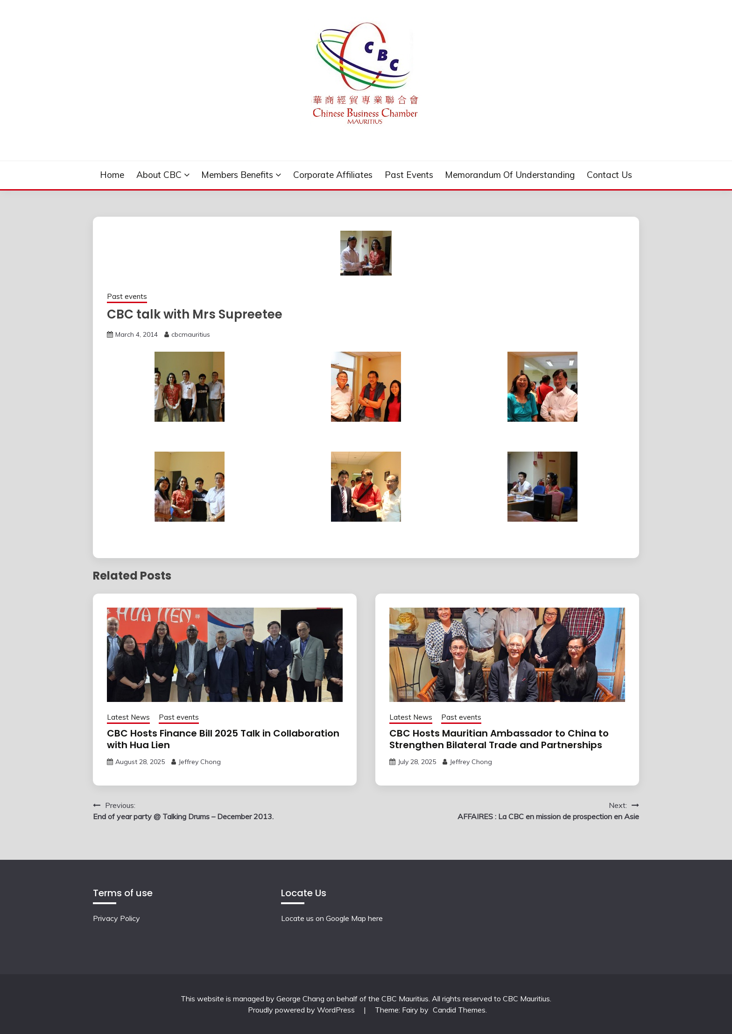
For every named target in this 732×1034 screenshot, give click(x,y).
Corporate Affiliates (333, 174)
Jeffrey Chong (199, 762)
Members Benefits (237, 174)
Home (112, 174)
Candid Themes (459, 1009)
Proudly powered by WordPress (302, 1009)
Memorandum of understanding (510, 174)
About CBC (159, 174)
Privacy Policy (116, 918)
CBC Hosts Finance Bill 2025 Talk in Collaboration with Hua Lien (223, 739)
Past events (409, 174)
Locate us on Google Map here (332, 918)
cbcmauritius (190, 334)
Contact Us (609, 174)
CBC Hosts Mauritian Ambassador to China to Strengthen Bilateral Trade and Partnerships (499, 739)
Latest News (128, 717)
